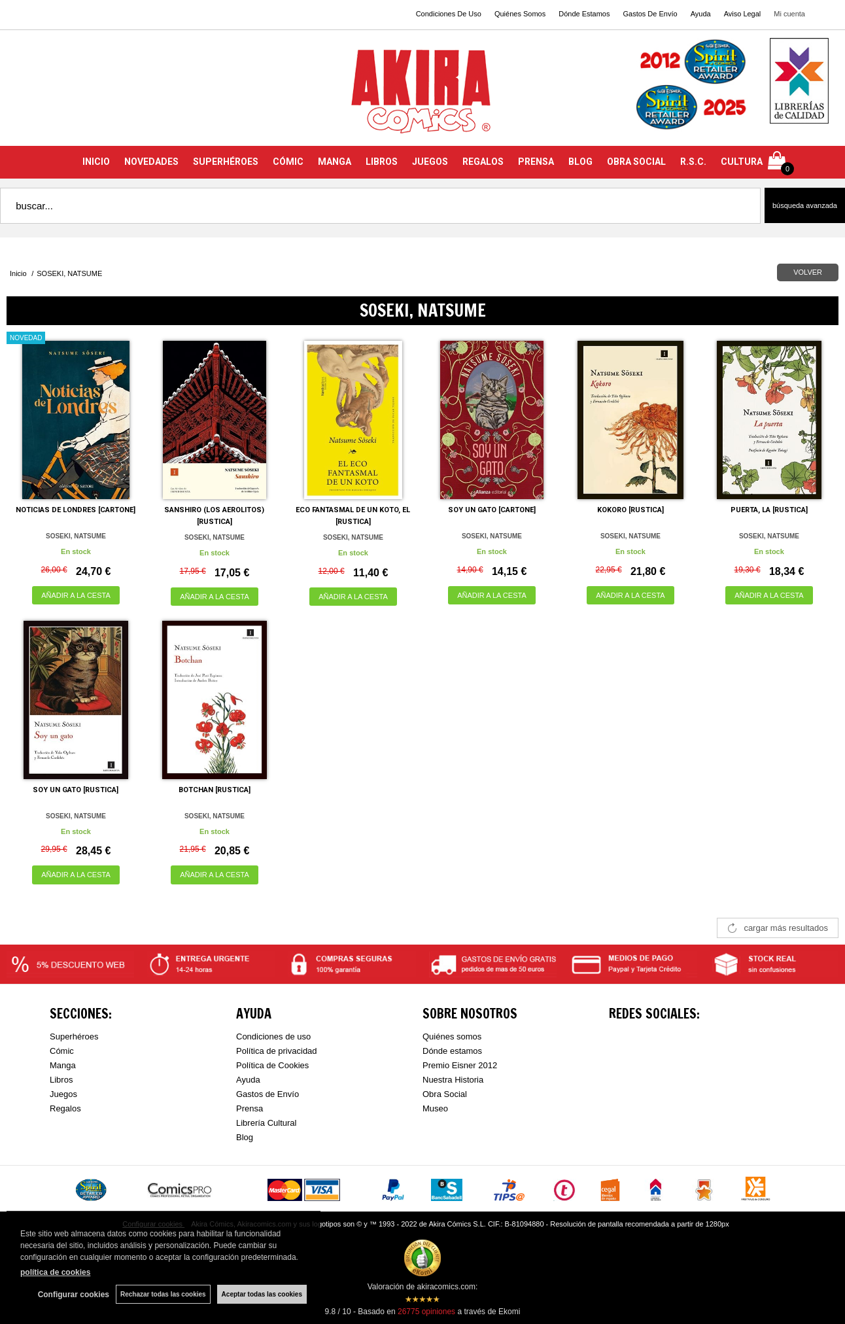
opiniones (426, 1311)
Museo (435, 1108)
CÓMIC (288, 161)
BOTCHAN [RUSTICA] (214, 790)
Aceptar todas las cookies (262, 1294)
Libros (61, 1080)
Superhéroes (74, 1036)
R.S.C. (693, 161)
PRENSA (536, 161)
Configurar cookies (73, 1294)
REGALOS (483, 161)
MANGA (334, 161)
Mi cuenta (789, 14)
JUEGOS (430, 161)
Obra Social (444, 1094)
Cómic (62, 1051)
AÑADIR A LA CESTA (76, 595)
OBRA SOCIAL (636, 161)
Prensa (249, 1108)
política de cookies (55, 1272)
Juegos (63, 1094)
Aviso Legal (742, 14)
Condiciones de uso (273, 1036)
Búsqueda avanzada (804, 205)
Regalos (65, 1108)
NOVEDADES (151, 161)
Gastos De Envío (650, 14)
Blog (244, 1137)
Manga (63, 1065)
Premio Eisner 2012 (459, 1065)
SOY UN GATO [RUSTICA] (75, 790)
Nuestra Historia (452, 1080)
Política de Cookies (272, 1065)
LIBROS (382, 161)
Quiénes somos (451, 1036)
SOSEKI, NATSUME (76, 536)
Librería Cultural (266, 1123)
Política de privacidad (276, 1051)
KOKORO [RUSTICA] (630, 510)
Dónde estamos (452, 1051)
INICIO (96, 161)
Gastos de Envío (267, 1094)
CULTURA (742, 161)
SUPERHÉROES (225, 161)
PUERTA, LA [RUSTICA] (769, 510)
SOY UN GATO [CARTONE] (492, 510)
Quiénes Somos (519, 14)
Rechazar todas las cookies (163, 1294)
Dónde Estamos (584, 14)
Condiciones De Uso (448, 14)
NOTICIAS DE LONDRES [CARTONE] (75, 510)
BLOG (580, 161)
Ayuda (701, 14)
